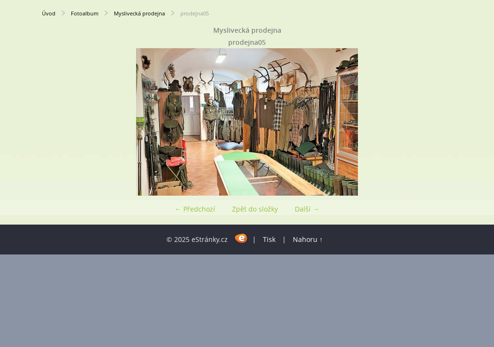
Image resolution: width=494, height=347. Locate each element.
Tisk (269, 239)
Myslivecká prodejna (139, 13)
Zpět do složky (255, 209)
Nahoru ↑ (308, 239)
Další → (307, 209)
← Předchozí (195, 209)
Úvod (48, 13)
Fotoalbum (84, 13)
